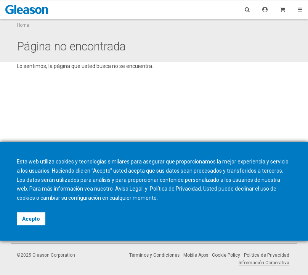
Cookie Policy (226, 255)
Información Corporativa (264, 262)
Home (23, 25)
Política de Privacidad (266, 255)
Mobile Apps (195, 255)
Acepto (31, 219)
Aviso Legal (129, 189)
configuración (84, 198)
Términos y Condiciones (154, 255)
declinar (244, 189)
